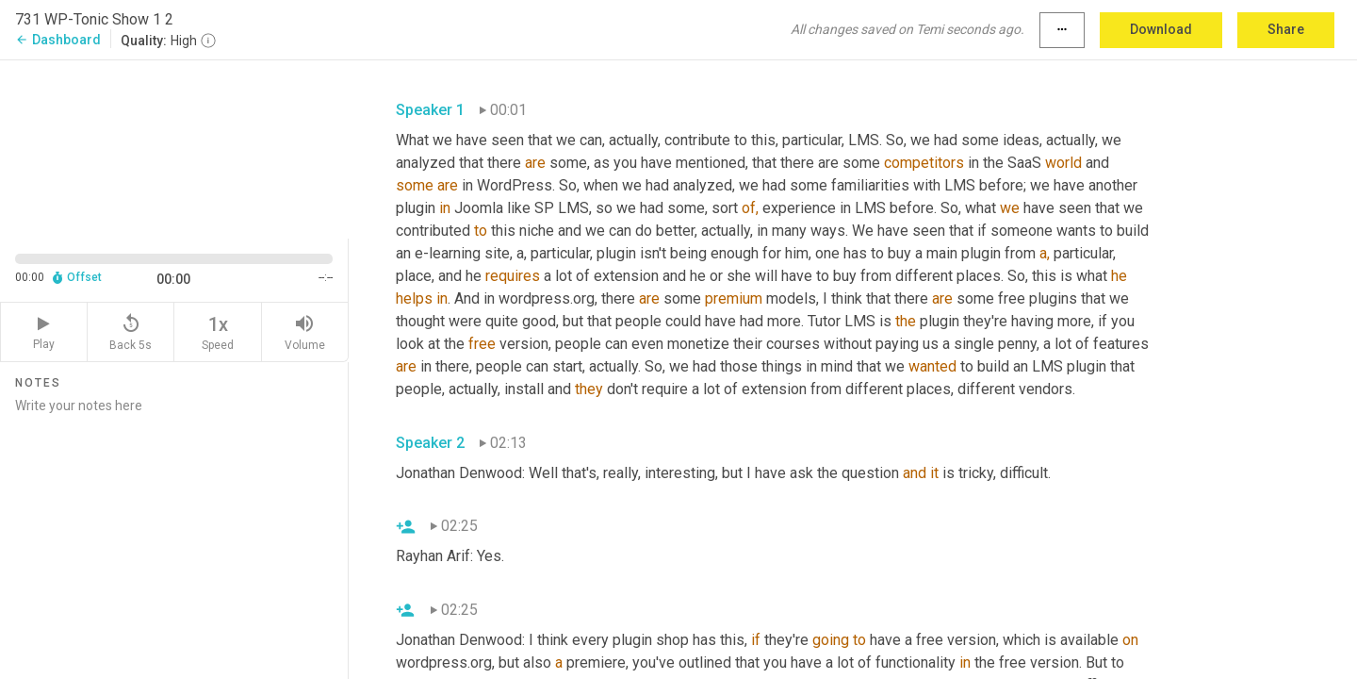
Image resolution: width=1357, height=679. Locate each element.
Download (1161, 29)
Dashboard (58, 39)
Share (1285, 29)
